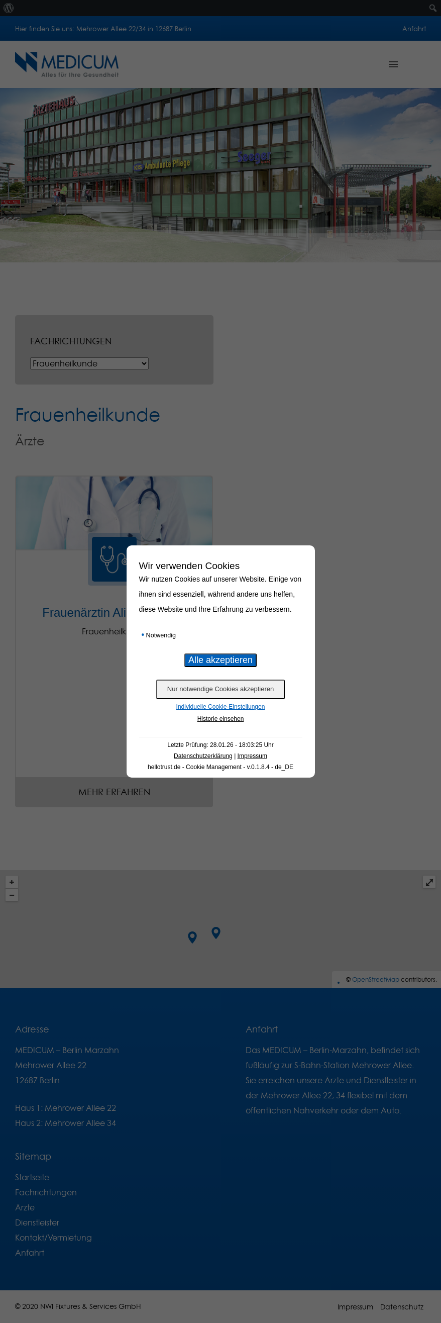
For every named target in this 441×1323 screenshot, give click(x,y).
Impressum (252, 756)
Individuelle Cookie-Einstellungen (220, 706)
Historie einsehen (220, 718)
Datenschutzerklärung (203, 756)
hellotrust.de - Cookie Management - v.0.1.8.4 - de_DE (220, 767)
